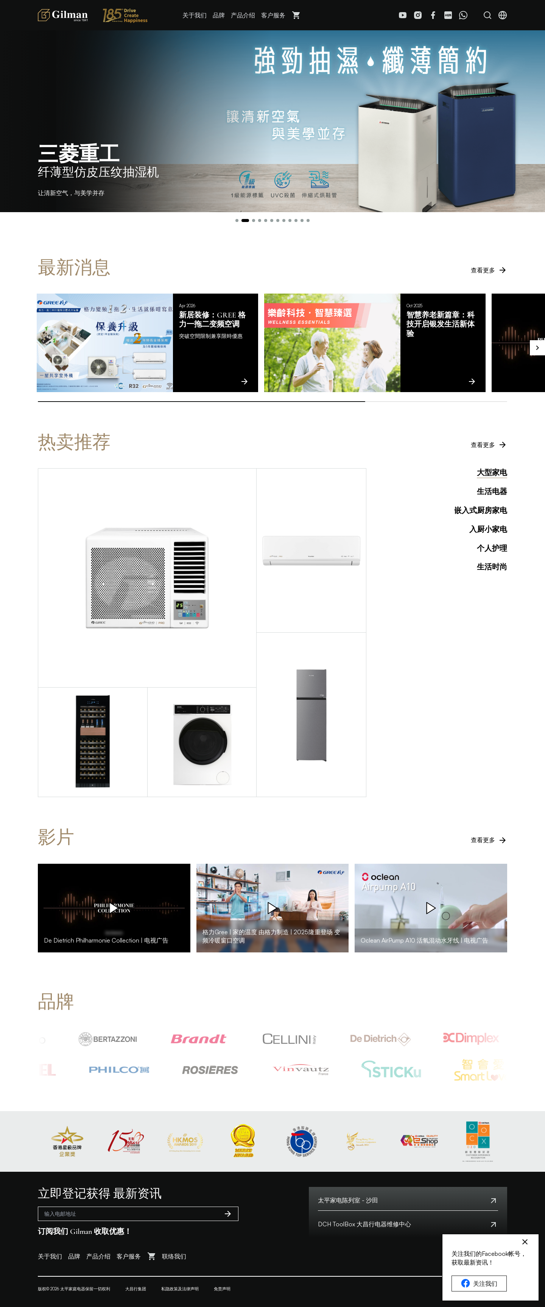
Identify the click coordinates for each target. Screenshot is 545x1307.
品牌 (219, 15)
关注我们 (479, 1283)
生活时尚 (492, 567)
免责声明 (222, 1288)
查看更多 (489, 270)
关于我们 (194, 15)
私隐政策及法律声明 (180, 1288)
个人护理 (492, 548)
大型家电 (492, 472)
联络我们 (174, 1256)
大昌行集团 (135, 1288)
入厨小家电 (488, 529)
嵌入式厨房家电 (480, 510)
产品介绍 (243, 15)
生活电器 (492, 491)
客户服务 (273, 15)
